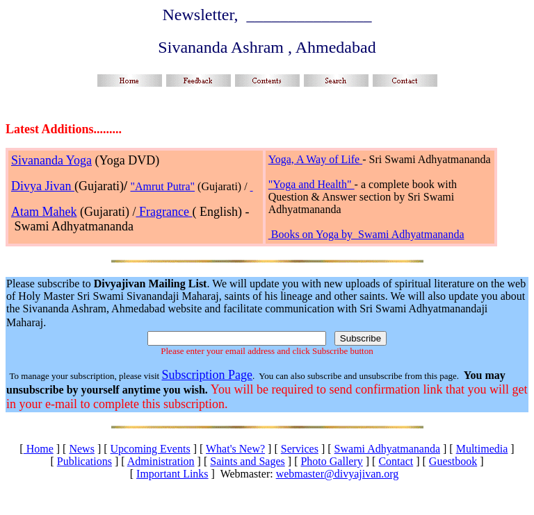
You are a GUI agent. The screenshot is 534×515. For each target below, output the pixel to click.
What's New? (235, 449)
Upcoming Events (151, 449)
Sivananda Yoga (51, 160)
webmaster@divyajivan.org (337, 474)
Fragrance (164, 212)
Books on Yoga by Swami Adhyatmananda (367, 234)
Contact (395, 461)
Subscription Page (206, 375)
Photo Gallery (331, 461)
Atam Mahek (43, 212)
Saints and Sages (247, 461)
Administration (161, 461)
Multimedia (482, 449)
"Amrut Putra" (162, 186)
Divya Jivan (42, 186)
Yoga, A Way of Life (315, 159)
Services (299, 449)
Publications (84, 461)
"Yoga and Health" (311, 184)
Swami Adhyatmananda (387, 449)
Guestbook (453, 461)
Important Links (172, 474)
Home (39, 449)
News (81, 449)
